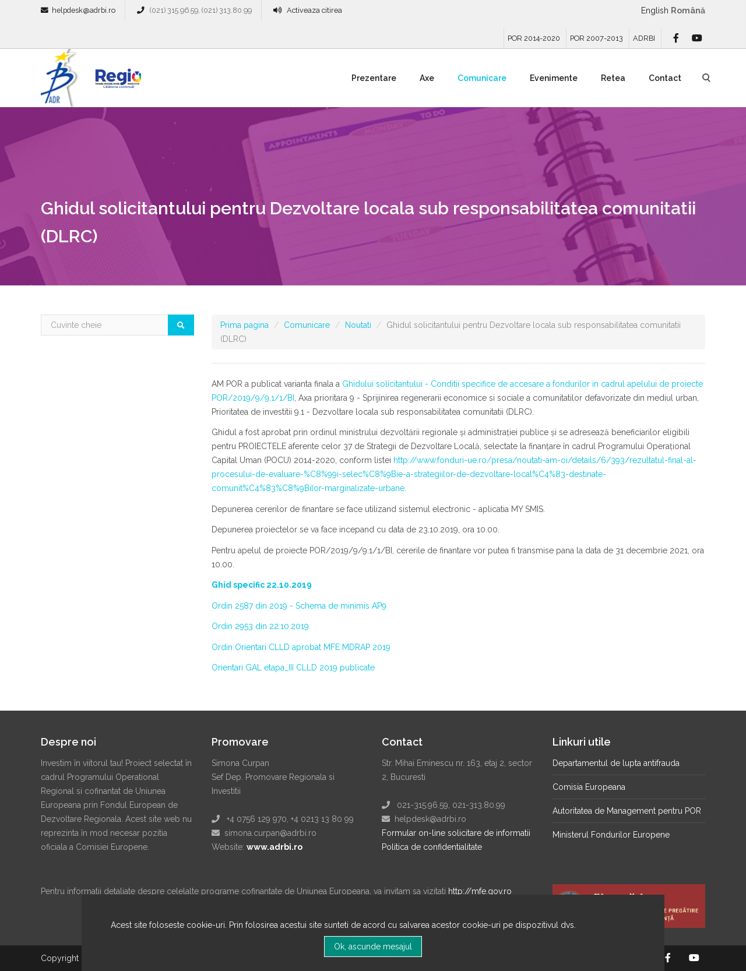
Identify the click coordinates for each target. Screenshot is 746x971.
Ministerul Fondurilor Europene (611, 834)
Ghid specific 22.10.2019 (262, 584)
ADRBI (644, 38)
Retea (613, 78)
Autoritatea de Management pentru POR (627, 810)
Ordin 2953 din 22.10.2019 (260, 626)
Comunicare (482, 78)
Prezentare (373, 78)
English (654, 10)
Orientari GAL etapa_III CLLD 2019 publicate (293, 667)
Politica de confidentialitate (432, 847)
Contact (665, 78)
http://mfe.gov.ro (480, 891)
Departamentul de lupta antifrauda (616, 763)
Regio (116, 82)
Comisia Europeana (589, 787)
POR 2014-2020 (534, 38)
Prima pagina (244, 325)
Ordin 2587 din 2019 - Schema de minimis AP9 (299, 605)
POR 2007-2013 (596, 38)
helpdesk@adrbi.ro (83, 10)
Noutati (358, 325)
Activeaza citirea (314, 10)
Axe (427, 78)
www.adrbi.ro (274, 847)
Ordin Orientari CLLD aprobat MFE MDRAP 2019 (301, 647)
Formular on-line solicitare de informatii (456, 833)
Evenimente (554, 78)
